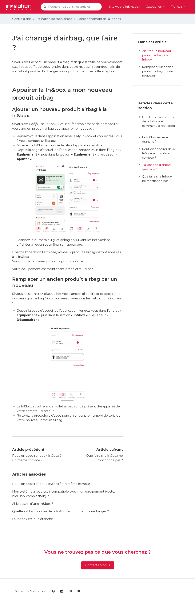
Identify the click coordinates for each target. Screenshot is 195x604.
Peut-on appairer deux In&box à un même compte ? (52, 484)
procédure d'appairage (51, 415)
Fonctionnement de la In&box (99, 19)
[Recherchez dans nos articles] (71, 7)
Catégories (155, 6)
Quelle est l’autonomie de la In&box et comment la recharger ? (60, 511)
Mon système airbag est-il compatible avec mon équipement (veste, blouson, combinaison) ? (63, 494)
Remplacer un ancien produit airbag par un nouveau (155, 71)
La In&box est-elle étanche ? (33, 519)
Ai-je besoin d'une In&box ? (32, 504)
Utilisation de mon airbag (54, 19)
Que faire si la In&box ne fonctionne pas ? (155, 179)
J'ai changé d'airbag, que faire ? (154, 167)
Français (178, 6)
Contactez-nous (97, 565)
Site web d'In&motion (124, 6)
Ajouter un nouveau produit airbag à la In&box (154, 55)
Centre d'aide (22, 19)
